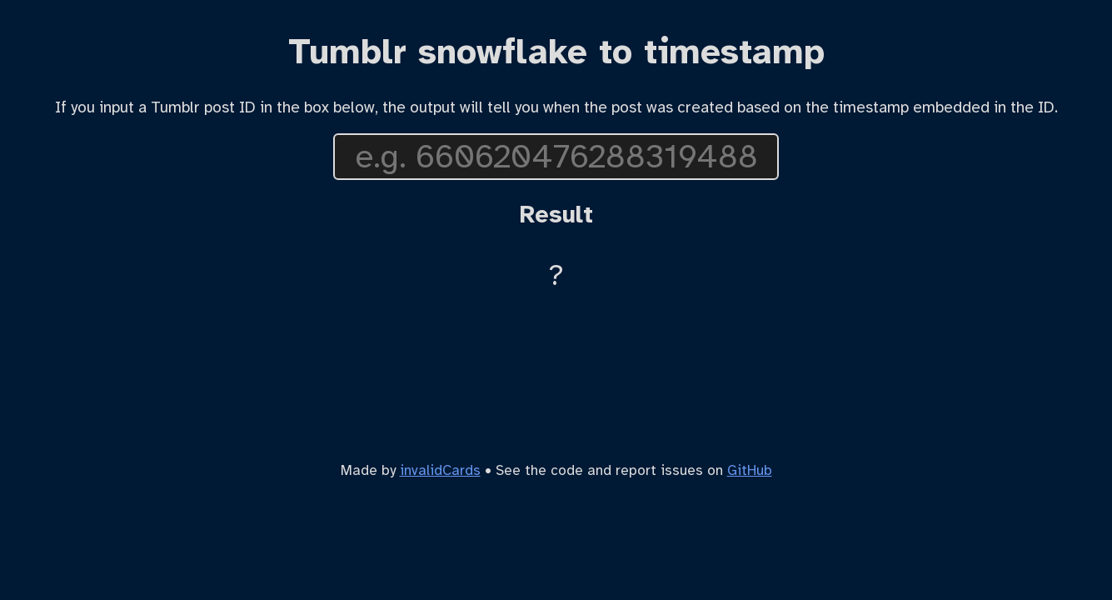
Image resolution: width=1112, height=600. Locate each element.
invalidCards (440, 470)
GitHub (749, 470)
